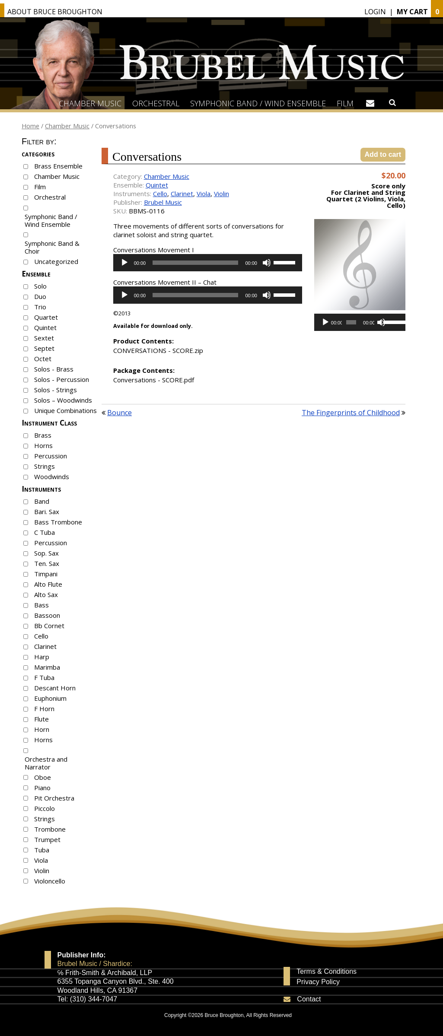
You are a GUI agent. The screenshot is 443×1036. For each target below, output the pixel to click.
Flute (41, 719)
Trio (40, 306)
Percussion (50, 455)
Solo (40, 286)
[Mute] (266, 262)
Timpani (45, 573)
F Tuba (44, 677)
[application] (207, 262)
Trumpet (47, 839)
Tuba (41, 849)
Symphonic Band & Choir (52, 247)
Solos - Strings (55, 389)
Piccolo (44, 808)
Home (30, 125)
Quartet (46, 317)
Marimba (47, 667)
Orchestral (155, 103)
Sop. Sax (46, 553)
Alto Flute (48, 584)
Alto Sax (46, 594)
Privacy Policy (318, 982)
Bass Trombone (58, 522)
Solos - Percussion (61, 379)
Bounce (119, 412)
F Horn (44, 708)
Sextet (44, 338)
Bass (41, 605)
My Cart (412, 11)
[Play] (124, 262)
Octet (42, 358)
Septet (44, 348)
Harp (41, 656)
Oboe (42, 777)
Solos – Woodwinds (63, 400)
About (54, 11)
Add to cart (383, 154)
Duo (40, 296)
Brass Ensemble (58, 166)
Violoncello (49, 881)
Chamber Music (90, 103)
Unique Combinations (65, 410)
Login (375, 11)
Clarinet (45, 646)
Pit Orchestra (54, 798)
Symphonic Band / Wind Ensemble (258, 103)
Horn (41, 729)
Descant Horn (55, 687)
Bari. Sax (46, 511)
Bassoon (47, 615)
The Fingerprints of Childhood (351, 412)
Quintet (45, 327)
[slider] (195, 263)
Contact (309, 999)
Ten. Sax (46, 563)
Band (41, 501)
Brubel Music (163, 202)
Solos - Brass (53, 369)
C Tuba (44, 532)
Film (345, 103)
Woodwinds (51, 476)
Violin (41, 870)
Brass (42, 435)
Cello (41, 636)
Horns (43, 445)
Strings (44, 466)
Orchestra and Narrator (46, 763)
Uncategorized (56, 261)
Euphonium (50, 698)
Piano (42, 787)
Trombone (50, 829)
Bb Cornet (49, 625)
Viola (41, 860)
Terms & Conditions (326, 971)
